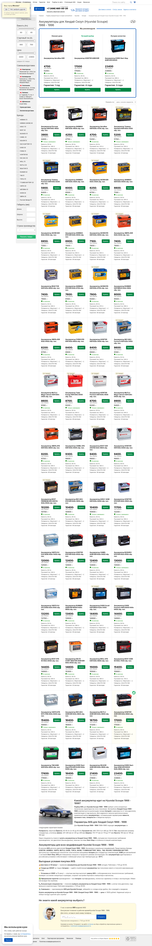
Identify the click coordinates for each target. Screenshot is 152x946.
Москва (18, 2)
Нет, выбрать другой (17, 9)
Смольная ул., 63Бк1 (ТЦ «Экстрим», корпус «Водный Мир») (27, 79)
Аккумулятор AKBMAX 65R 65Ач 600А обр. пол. (123, 181)
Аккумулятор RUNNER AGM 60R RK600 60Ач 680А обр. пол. (73, 607)
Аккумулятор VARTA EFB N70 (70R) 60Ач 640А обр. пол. (51, 714)
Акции (79, 2)
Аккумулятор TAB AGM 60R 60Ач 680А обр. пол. (50, 766)
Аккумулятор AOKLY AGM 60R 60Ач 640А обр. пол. (99, 500)
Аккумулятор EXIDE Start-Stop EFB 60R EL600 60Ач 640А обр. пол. (75, 767)
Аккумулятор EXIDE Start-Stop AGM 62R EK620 (116, 59)
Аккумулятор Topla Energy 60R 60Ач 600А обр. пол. (74, 394)
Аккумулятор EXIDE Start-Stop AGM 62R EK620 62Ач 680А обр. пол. (124, 767)
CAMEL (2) (23, 137)
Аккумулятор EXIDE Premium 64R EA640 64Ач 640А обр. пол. (124, 607)
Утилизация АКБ (69, 2)
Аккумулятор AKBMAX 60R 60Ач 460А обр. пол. (74, 127)
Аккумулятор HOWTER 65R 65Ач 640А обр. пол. (123, 447)
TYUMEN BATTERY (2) (27, 182)
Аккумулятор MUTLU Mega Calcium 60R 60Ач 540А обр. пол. (50, 394)
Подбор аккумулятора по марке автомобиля (59, 15)
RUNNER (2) (23, 172)
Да (6, 9)
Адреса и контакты (129, 9)
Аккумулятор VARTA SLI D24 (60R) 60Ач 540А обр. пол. (51, 554)
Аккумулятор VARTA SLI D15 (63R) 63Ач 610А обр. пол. (50, 607)
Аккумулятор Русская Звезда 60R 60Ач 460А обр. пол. (50, 128)
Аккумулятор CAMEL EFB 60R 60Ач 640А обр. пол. (75, 447)
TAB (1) (22, 175)
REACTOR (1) (24, 168)
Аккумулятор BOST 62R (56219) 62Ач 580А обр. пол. (99, 448)
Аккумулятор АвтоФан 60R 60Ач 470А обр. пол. (99, 127)
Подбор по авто (57, 2)
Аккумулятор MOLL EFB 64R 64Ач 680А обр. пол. (99, 660)
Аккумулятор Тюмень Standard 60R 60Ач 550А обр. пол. (123, 128)
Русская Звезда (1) (26, 200)
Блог (48, 2)
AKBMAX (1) (23, 119)
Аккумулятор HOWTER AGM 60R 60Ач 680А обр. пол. (123, 714)
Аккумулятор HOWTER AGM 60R (86, 58)
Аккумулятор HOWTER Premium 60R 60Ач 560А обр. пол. (99, 394)
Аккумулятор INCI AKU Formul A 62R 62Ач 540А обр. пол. (123, 341)
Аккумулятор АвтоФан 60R (54, 58)
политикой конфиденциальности (81, 926)
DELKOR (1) (23, 140)
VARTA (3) (23, 186)
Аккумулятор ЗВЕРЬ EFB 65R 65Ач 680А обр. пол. (50, 447)
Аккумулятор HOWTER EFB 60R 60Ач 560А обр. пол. (123, 501)
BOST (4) (23, 130)
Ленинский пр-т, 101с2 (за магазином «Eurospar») (27, 71)
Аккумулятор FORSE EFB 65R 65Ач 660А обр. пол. (74, 340)
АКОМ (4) (23, 193)
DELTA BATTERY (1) (26, 144)
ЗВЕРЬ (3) (23, 196)
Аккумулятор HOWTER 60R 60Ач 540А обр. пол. (99, 340)
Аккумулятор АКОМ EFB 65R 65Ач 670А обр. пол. (99, 287)
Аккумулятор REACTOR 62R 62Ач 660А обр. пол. (50, 287)
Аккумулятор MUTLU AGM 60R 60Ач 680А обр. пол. (99, 714)
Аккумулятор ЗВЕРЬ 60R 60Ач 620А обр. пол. (123, 234)
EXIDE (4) (23, 147)
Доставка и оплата (104, 9)
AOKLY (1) (23, 126)
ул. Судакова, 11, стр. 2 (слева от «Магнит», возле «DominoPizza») (26, 95)
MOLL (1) (22, 161)
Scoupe (84, 15)
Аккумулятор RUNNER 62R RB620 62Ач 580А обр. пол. (122, 288)
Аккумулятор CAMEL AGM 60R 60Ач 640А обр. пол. (99, 554)
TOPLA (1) (23, 179)
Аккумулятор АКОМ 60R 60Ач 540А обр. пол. (99, 181)
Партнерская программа (55, 938)
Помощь (78, 938)
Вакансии (86, 2)
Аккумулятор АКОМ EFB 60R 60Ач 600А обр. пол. (99, 234)
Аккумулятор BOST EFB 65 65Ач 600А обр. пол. (50, 660)
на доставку (24, 103)
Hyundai (77, 15)
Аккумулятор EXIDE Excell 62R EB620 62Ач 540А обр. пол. (99, 607)
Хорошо (8, 940)
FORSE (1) (23, 151)
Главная (41, 15)
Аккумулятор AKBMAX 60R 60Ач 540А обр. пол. (74, 181)
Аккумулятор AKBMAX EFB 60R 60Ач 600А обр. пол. (74, 235)
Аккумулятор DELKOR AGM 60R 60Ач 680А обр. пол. (99, 767)
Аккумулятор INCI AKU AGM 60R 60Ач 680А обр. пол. (75, 714)
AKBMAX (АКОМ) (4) (26, 123)
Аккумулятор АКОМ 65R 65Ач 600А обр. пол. (50, 234)
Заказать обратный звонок (56, 11)
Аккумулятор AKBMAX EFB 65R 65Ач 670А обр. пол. (74, 288)
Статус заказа (117, 9)
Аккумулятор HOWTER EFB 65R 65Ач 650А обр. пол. (74, 554)
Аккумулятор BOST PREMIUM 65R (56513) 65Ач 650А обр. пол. (49, 501)
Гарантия (42, 2)
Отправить (101, 917)
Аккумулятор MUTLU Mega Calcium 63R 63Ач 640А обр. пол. (123, 394)
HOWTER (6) (24, 154)
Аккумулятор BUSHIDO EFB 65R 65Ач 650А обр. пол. (123, 554)
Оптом (35, 2)
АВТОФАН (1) (24, 189)
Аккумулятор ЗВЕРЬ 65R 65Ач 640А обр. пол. (50, 340)
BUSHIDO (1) (24, 133)
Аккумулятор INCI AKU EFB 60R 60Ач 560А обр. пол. (74, 501)
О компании (27, 2)
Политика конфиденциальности (50, 941)
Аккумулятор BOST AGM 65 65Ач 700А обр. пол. (123, 660)
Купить (57, 90)
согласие (90, 924)
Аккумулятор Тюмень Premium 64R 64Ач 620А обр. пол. (50, 182)
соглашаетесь (25, 934)
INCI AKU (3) (24, 158)
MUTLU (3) (23, 165)
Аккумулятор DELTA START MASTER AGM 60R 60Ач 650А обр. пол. (75, 661)
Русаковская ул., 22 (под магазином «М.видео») (27, 87)
